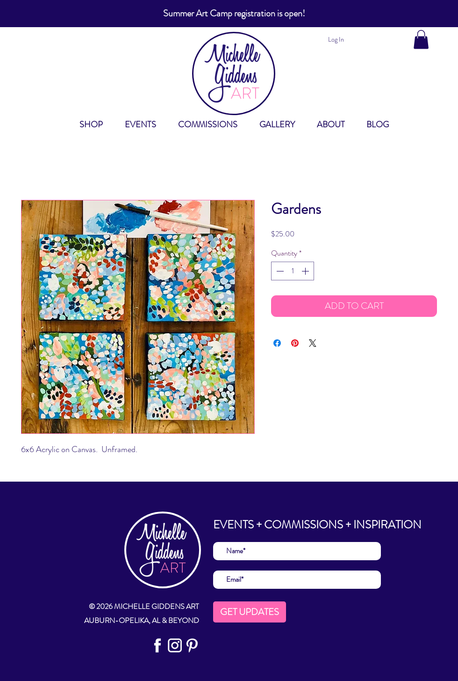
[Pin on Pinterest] (295, 343)
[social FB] (157, 645)
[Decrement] (279, 271)
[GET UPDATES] (249, 611)
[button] (421, 39)
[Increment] (306, 271)
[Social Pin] (192, 645)
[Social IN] (175, 645)
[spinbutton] (293, 271)
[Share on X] (312, 343)
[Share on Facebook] (277, 343)
